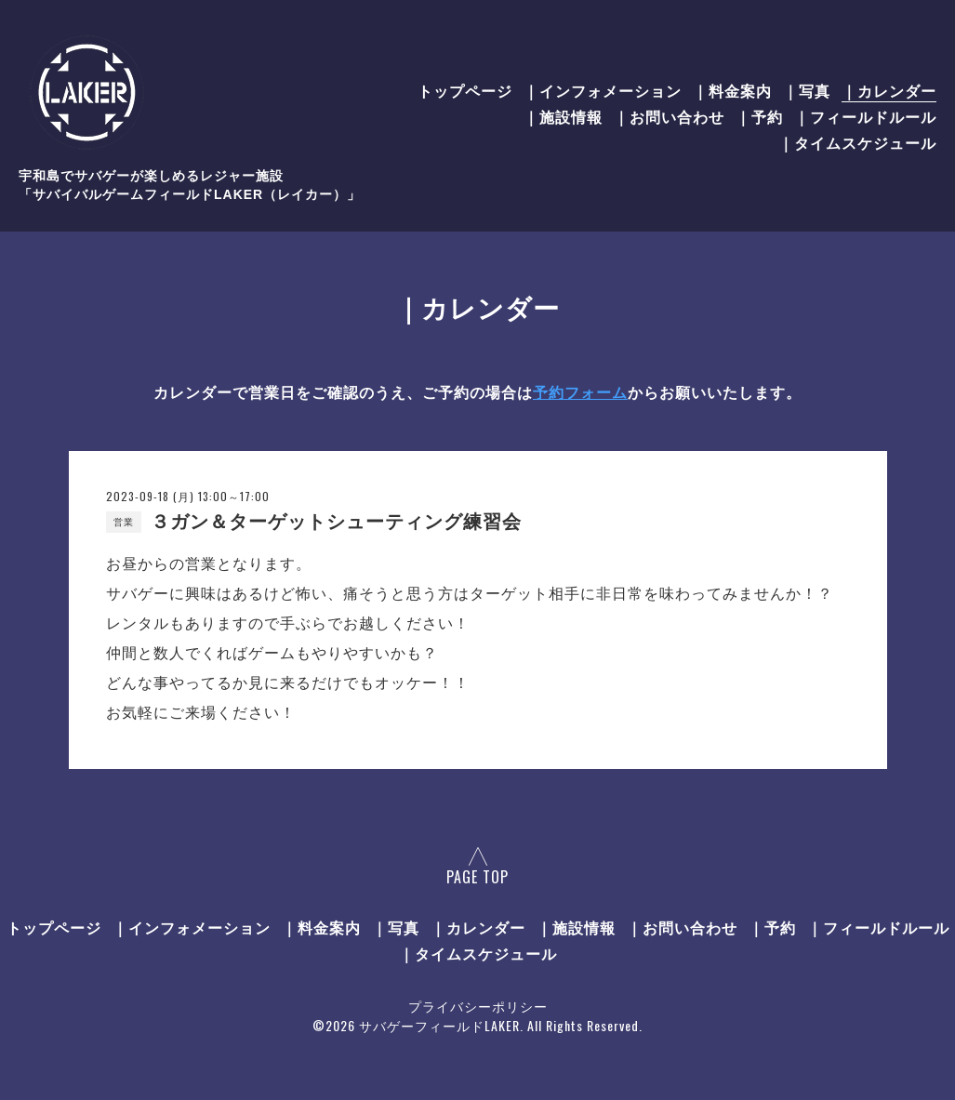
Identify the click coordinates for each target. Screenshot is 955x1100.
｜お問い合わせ (669, 116)
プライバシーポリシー (478, 1005)
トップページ (465, 90)
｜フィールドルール (865, 116)
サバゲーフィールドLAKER (439, 1025)
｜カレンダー (889, 90)
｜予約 (759, 116)
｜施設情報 (563, 116)
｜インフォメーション (603, 90)
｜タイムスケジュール (857, 142)
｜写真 (806, 90)
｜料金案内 (732, 90)
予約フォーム (580, 393)
